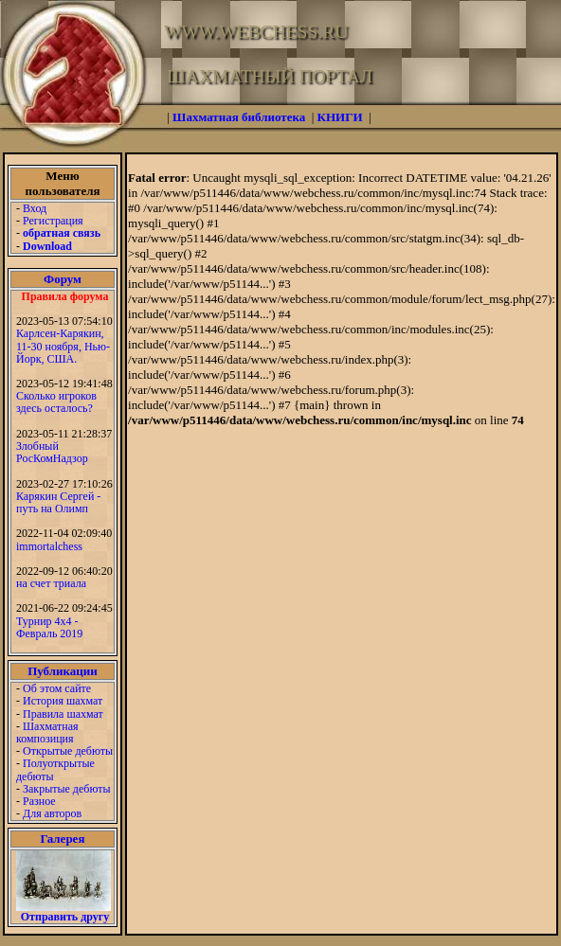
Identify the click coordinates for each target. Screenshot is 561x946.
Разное (39, 801)
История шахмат (62, 700)
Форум (62, 279)
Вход (34, 208)
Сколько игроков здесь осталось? (56, 402)
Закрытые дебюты (67, 788)
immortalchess (49, 546)
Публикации (62, 671)
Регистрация (53, 220)
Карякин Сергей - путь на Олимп (58, 502)
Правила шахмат (63, 714)
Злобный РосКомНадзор (52, 452)
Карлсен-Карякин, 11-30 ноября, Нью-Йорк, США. (63, 346)
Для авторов (52, 813)
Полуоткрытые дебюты (55, 769)
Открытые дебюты (68, 751)
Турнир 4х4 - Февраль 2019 (49, 627)
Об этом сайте (57, 688)
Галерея (63, 838)
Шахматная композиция (47, 732)
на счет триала (51, 583)
